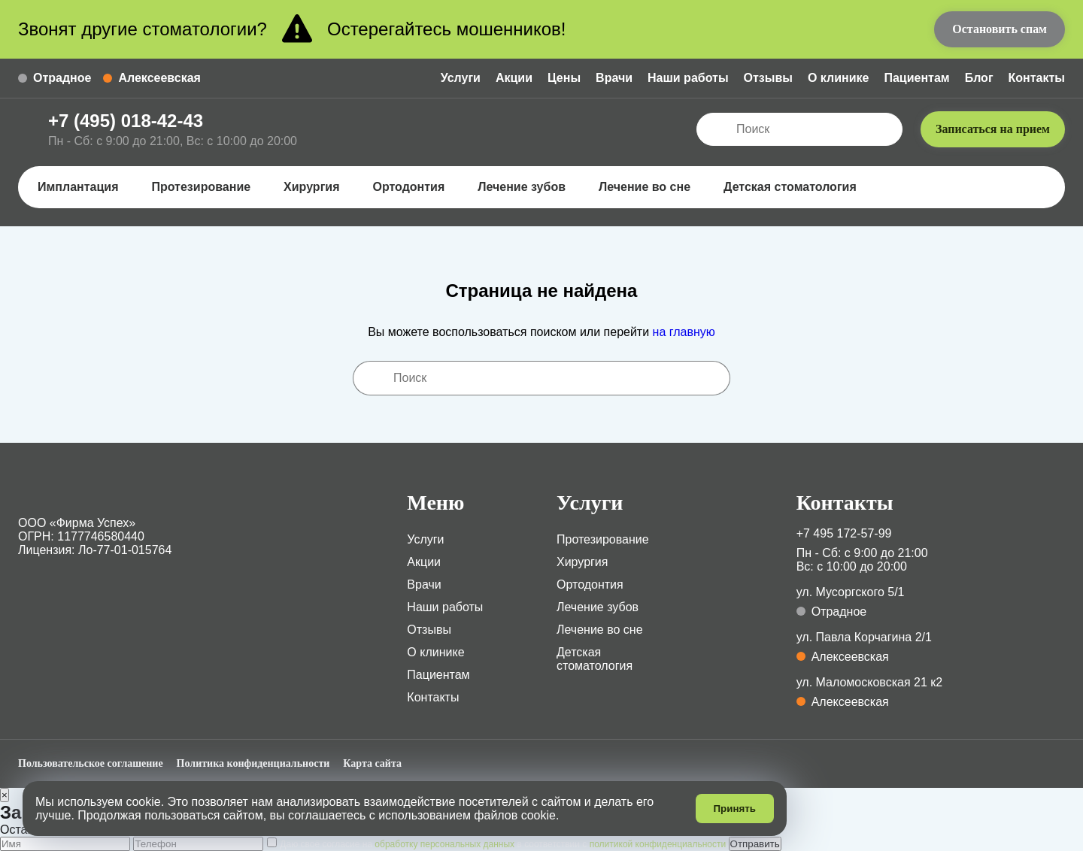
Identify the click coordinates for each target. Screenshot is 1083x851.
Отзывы (768, 77)
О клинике (838, 77)
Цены (564, 77)
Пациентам (916, 77)
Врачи (614, 77)
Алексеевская (151, 77)
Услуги (461, 77)
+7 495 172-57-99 (844, 533)
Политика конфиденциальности (253, 763)
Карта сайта (372, 763)
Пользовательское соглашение (90, 763)
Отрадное (54, 77)
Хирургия (318, 187)
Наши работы (688, 77)
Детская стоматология (797, 187)
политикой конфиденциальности (658, 844)
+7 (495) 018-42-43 (125, 121)
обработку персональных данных (444, 844)
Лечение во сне (651, 187)
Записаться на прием (993, 129)
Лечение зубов (528, 187)
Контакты (1037, 77)
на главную (684, 332)
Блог (979, 77)
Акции (514, 77)
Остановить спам (999, 29)
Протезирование (207, 187)
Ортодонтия (415, 187)
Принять (735, 808)
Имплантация (85, 187)
